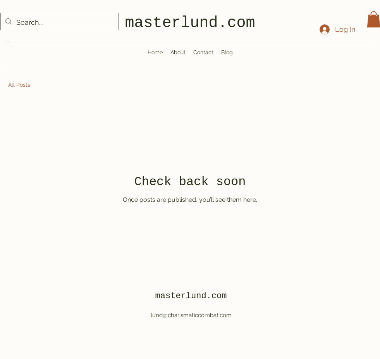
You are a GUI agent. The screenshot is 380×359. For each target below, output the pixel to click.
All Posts (19, 85)
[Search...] (59, 22)
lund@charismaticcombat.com (191, 315)
